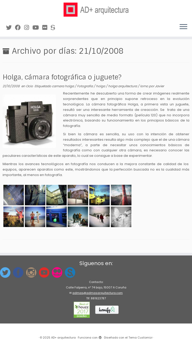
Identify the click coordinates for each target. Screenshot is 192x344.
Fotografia (85, 86)
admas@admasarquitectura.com (97, 293)
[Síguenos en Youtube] (37, 28)
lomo (144, 86)
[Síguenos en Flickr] (46, 28)
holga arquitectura (123, 86)
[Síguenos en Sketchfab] (54, 28)
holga (101, 86)
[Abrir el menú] (183, 27)
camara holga (63, 86)
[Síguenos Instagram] (28, 28)
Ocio (30, 86)
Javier (159, 86)
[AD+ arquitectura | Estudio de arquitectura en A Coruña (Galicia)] (96, 10)
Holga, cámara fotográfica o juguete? (62, 77)
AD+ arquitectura (63, 337)
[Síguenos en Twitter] (10, 28)
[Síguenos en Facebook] (19, 28)
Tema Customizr (140, 337)
